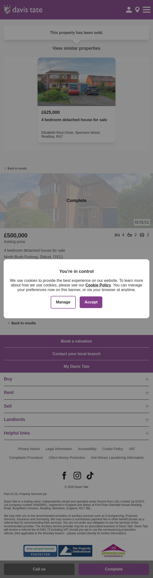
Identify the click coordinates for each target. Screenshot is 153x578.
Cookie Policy (98, 285)
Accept (91, 302)
